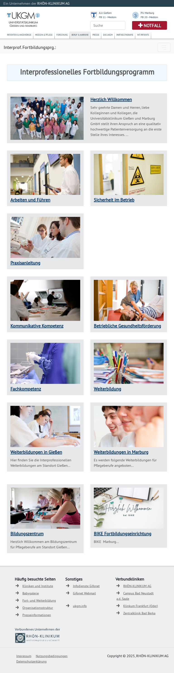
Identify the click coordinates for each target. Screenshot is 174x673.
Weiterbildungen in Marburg (121, 452)
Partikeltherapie (124, 35)
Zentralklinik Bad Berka (139, 613)
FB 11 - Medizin (107, 17)
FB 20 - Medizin (149, 17)
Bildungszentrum (27, 533)
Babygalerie (30, 593)
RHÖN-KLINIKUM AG (137, 586)
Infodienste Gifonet (86, 586)
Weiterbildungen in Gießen (36, 452)
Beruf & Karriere (80, 35)
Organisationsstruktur (37, 608)
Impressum (23, 656)
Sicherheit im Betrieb (114, 200)
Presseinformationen (36, 615)
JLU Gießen (105, 13)
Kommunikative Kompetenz (36, 326)
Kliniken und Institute (37, 586)
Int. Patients (143, 35)
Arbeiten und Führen (30, 200)
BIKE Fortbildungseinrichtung (122, 533)
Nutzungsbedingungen (52, 656)
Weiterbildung (107, 389)
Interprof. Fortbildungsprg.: (30, 47)
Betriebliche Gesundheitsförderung (127, 326)
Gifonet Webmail (84, 593)
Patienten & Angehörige (19, 35)
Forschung (62, 35)
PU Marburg (147, 13)
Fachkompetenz (25, 389)
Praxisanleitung (25, 263)
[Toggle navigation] (164, 47)
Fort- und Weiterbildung (39, 600)
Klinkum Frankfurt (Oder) (140, 606)
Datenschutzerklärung (31, 661)
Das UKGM (108, 35)
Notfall (152, 25)
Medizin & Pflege (44, 35)
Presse (95, 35)
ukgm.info (80, 606)
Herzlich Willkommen (111, 99)
